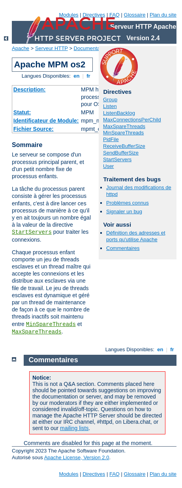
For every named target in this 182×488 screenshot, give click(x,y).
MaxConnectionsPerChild (132, 120)
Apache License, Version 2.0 (76, 457)
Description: (29, 89)
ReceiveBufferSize (124, 146)
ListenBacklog (119, 113)
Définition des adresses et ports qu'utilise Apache (135, 236)
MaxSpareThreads (37, 332)
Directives (94, 15)
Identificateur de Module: (46, 120)
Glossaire (135, 15)
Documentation (91, 48)
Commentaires (123, 248)
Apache (20, 48)
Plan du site (163, 15)
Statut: (22, 112)
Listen (110, 106)
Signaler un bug (124, 211)
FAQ (114, 15)
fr (88, 76)
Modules (68, 15)
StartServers (32, 232)
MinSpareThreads (51, 324)
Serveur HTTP (51, 48)
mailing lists (74, 428)
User (108, 166)
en (76, 76)
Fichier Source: (33, 129)
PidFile (111, 139)
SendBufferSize (121, 153)
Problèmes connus (127, 203)
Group (110, 99)
